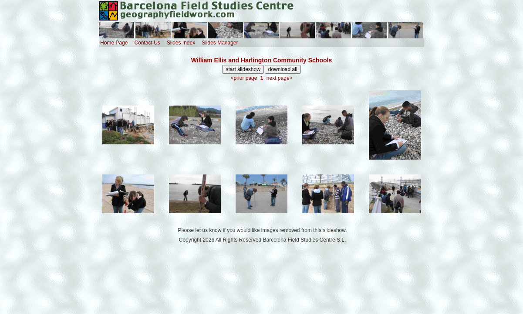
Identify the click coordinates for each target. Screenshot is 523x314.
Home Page (114, 43)
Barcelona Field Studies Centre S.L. (304, 240)
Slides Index (181, 43)
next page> (280, 78)
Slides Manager (220, 43)
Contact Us (147, 43)
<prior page (243, 78)
